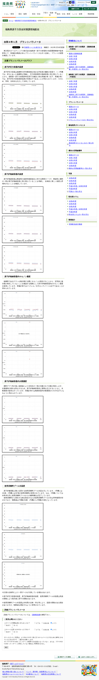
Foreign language (45, 5)
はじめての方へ (45, 3)
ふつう (54, 623)
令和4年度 (72, 64)
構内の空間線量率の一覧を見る (80, 168)
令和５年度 (73, 86)
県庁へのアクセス (17, 664)
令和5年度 (72, 61)
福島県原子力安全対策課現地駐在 (25, 20)
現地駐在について (75, 41)
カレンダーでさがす (90, 8)
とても (38, 623)
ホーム (11, 20)
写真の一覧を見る (75, 191)
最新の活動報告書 (75, 53)
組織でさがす (75, 8)
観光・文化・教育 (63, 14)
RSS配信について (32, 674)
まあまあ (46, 623)
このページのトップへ (86, 656)
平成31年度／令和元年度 (78, 186)
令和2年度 (72, 183)
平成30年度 (73, 189)
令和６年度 (73, 59)
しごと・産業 (77, 14)
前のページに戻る (64, 656)
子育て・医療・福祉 (50, 14)
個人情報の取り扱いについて (13, 672)
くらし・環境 (9, 14)
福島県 (7, 4)
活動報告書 (36, 615)
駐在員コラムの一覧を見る (79, 214)
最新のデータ (74, 107)
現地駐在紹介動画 (75, 224)
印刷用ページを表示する (33, 47)
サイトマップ (45, 7)
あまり (8, 625)
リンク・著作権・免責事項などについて (41, 672)
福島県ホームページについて (13, 674)
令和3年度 (72, 92)
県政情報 (91, 14)
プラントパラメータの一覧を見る (81, 120)
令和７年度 (73, 56)
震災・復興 (22, 14)
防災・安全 (36, 14)
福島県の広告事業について (51, 674)
